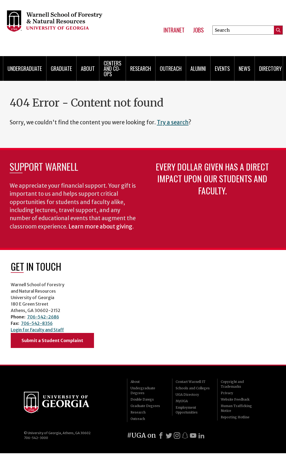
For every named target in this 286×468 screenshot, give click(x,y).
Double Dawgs (142, 399)
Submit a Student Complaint (52, 340)
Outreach (171, 68)
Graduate (61, 68)
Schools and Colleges (193, 388)
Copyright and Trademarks (232, 384)
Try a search (173, 122)
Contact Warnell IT (190, 382)
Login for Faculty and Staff (37, 329)
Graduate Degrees (145, 406)
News (244, 68)
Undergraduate (25, 68)
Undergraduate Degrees (143, 390)
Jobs (198, 30)
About (88, 68)
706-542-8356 (37, 323)
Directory (270, 68)
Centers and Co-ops (112, 68)
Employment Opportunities (187, 409)
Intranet (173, 30)
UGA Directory (187, 395)
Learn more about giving (100, 226)
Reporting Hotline (235, 417)
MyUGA (182, 401)
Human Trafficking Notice (236, 408)
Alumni (198, 68)
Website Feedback (235, 399)
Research (140, 68)
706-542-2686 (43, 317)
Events (222, 68)
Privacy (227, 393)
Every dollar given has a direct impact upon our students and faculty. (212, 178)
